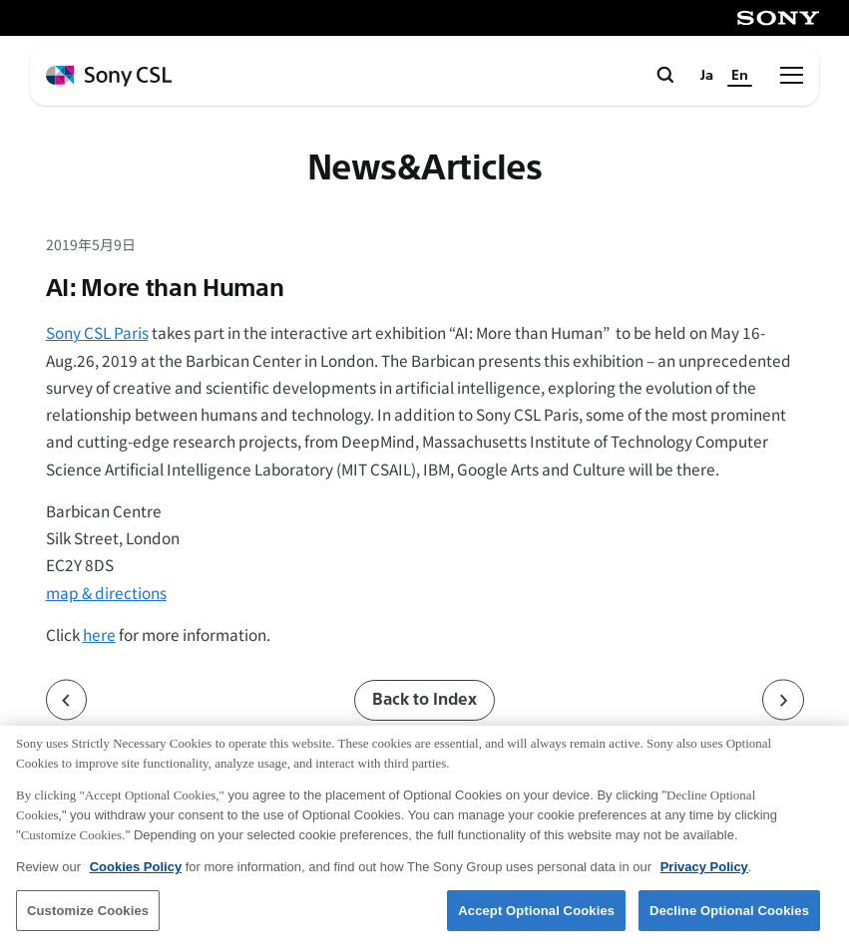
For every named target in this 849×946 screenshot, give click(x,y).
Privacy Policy (704, 879)
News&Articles (425, 169)
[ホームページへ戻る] (109, 76)
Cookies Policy (136, 879)
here (99, 634)
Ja (706, 75)
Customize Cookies (88, 923)
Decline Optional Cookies (729, 923)
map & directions (106, 592)
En (739, 75)
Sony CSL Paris (97, 332)
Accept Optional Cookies (536, 923)
